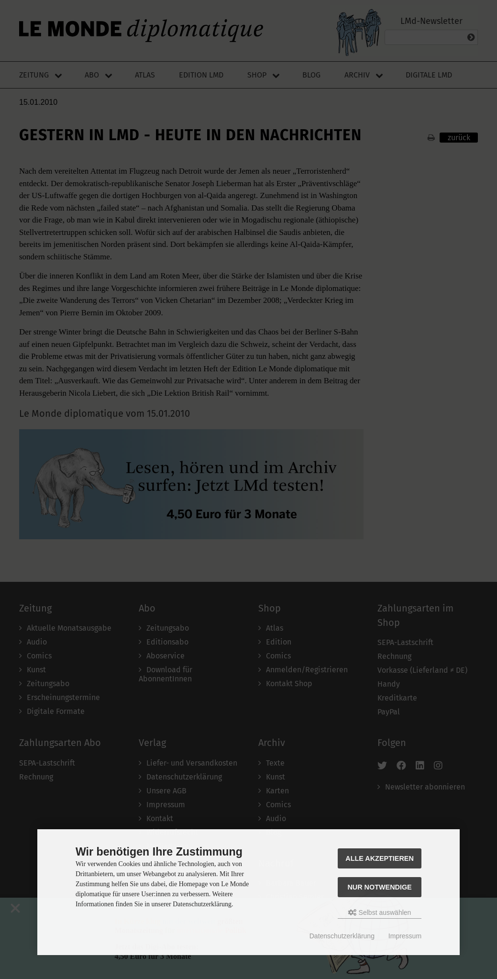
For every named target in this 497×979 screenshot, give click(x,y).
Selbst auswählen (379, 912)
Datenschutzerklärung (342, 936)
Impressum (404, 936)
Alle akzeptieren (379, 858)
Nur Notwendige (379, 887)
